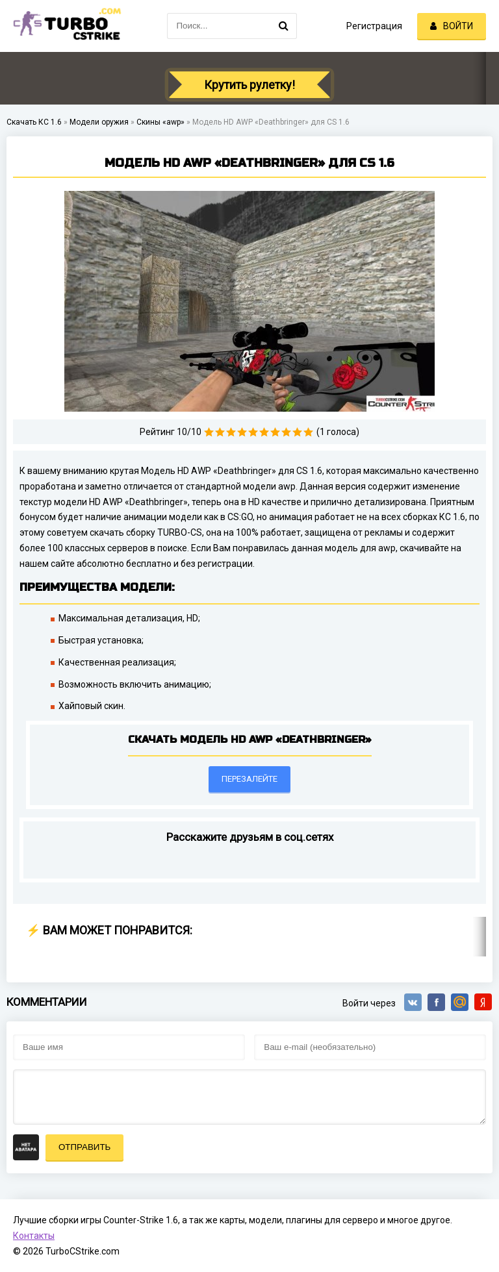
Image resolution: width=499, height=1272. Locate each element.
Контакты (34, 1235)
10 (308, 432)
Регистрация (374, 26)
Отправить (84, 1147)
